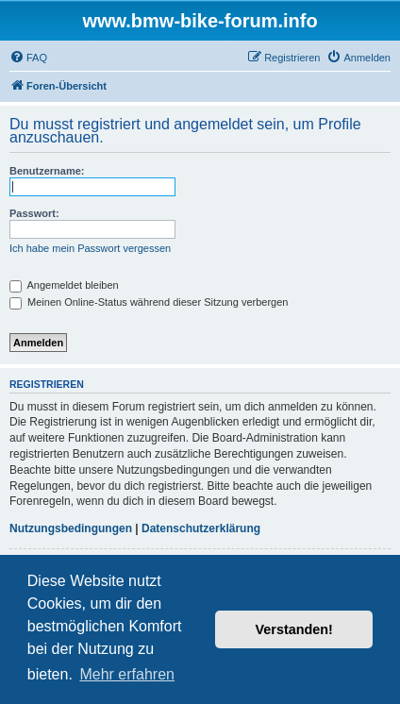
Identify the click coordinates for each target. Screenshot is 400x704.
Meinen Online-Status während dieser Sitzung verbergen (148, 302)
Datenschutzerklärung (201, 528)
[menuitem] (28, 57)
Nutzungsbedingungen (70, 528)
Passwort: (34, 213)
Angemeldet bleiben (64, 285)
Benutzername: (46, 170)
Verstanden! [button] (294, 629)
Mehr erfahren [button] (127, 674)
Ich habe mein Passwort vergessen (90, 248)
